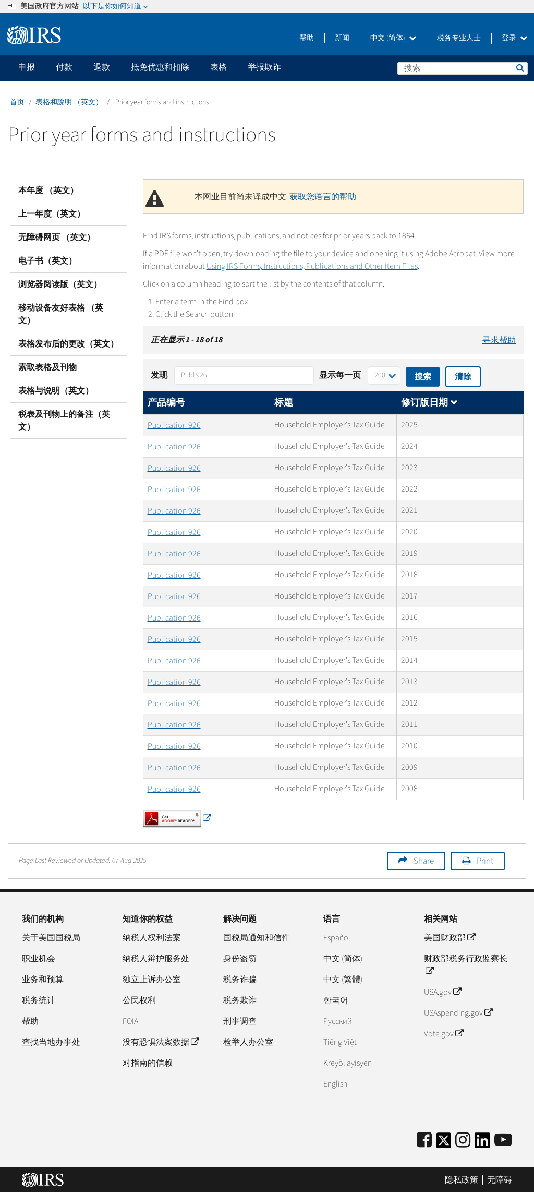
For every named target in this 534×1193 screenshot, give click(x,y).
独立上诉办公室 (152, 979)
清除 (463, 377)
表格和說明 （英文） (69, 102)
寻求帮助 (499, 340)
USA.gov (442, 992)
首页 (17, 102)
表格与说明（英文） (55, 391)
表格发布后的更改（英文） (68, 344)
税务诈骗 (240, 979)
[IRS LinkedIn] (482, 1143)
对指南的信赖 (148, 1063)
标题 (283, 402)
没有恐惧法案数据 (161, 1042)
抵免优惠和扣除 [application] (160, 67)
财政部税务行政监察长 (465, 965)
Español (336, 938)
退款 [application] (101, 67)
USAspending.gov (458, 1013)
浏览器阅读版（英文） (60, 284)
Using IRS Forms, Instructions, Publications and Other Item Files (312, 266)
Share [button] (424, 861)
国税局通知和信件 (256, 938)
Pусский (337, 1021)
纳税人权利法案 (152, 938)
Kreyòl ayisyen (347, 1063)
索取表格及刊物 (47, 367)
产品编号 (166, 402)
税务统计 (38, 1000)
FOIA (130, 1021)
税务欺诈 (240, 1000)
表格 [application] (218, 67)
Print (485, 861)
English (335, 1084)
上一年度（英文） (51, 214)
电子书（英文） (47, 261)
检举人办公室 (248, 1042)
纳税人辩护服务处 (156, 958)
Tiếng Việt (340, 1042)
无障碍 (499, 1180)
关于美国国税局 (51, 938)
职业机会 (38, 958)
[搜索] (462, 68)
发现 (159, 375)
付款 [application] (64, 67)
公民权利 (139, 1000)
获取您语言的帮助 (322, 196)
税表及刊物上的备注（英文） (64, 421)
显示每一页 (340, 375)
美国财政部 (449, 938)
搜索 (519, 68)
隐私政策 (461, 1180)
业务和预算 (43, 979)
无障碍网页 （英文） (56, 237)
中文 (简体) (393, 38)
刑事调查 (240, 1021)
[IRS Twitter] (444, 1143)
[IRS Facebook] (424, 1140)
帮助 (306, 38)
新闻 (342, 38)
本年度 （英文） (48, 190)
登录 (514, 38)
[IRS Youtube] (503, 1140)
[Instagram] (462, 1140)
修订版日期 (429, 402)
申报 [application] (26, 67)
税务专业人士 (459, 38)
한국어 (335, 1000)
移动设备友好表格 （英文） (60, 314)
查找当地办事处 (51, 1042)
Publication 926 (174, 425)
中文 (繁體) (342, 979)
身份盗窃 (240, 958)
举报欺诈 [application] (264, 67)
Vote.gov (443, 1034)
